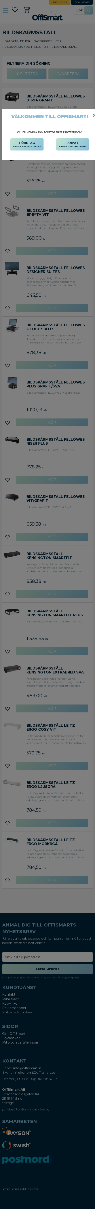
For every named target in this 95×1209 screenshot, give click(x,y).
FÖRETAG (27, 144)
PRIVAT (72, 144)
